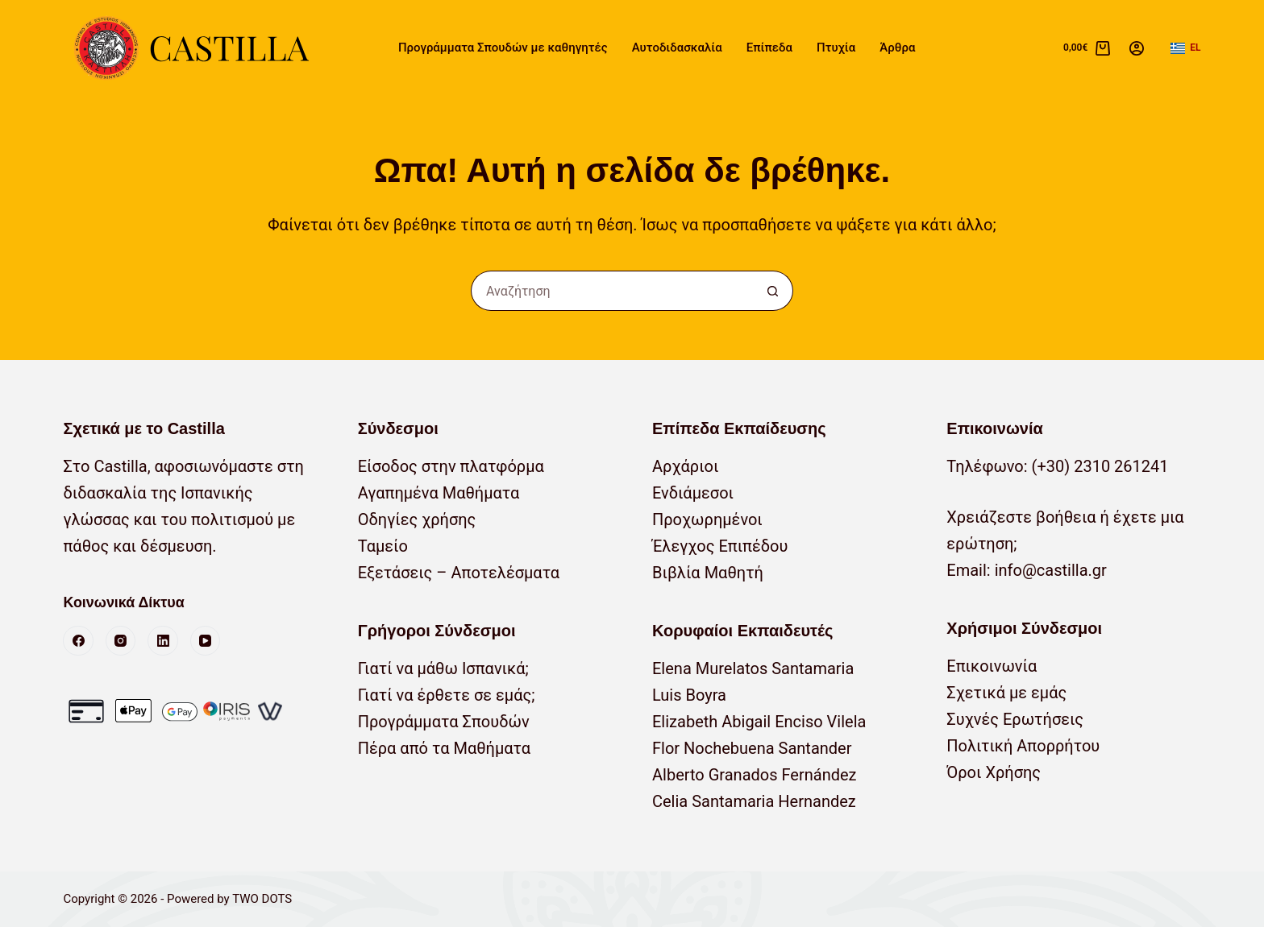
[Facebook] (78, 641)
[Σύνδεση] (1136, 48)
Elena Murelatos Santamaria (753, 668)
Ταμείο (383, 546)
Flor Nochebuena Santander (752, 748)
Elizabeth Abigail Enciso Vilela (759, 721)
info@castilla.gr (1051, 570)
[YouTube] (205, 641)
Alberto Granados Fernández (754, 774)
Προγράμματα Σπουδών (444, 721)
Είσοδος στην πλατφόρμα (451, 466)
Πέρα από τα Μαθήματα (444, 748)
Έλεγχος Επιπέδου (720, 546)
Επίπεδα (769, 47)
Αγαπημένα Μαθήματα (439, 493)
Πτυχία (836, 47)
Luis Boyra (689, 695)
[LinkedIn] (163, 641)
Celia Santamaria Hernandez (754, 801)
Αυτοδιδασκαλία (677, 47)
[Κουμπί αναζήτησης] (773, 291)
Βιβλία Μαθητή (707, 572)
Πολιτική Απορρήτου (1023, 745)
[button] (1185, 48)
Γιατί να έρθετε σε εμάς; (446, 695)
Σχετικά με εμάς (1006, 692)
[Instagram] (121, 641)
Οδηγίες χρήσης (417, 519)
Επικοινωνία (991, 666)
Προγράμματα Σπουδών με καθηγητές (503, 47)
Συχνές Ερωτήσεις (1014, 719)
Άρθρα (897, 47)
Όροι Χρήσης (993, 772)
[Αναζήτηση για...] (612, 291)
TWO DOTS (262, 899)
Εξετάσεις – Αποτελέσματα (458, 572)
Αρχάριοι (685, 466)
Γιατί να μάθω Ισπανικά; (443, 668)
